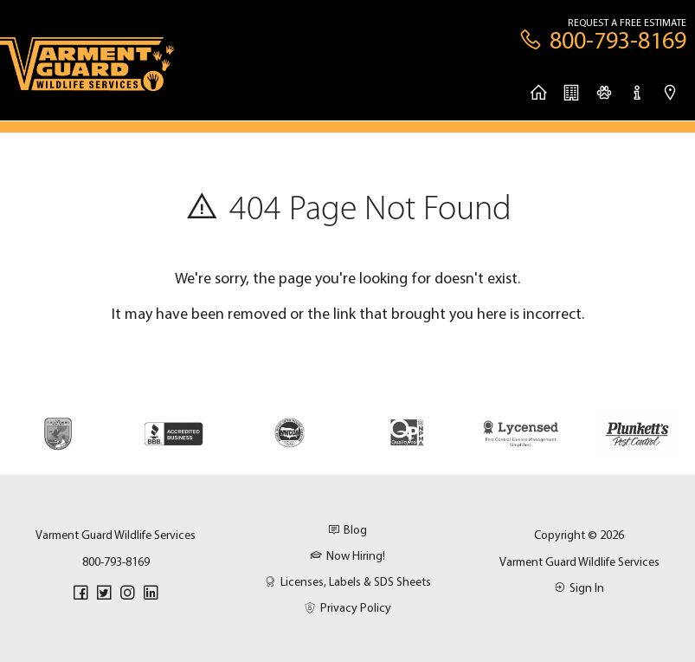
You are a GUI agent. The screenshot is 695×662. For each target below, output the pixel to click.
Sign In (579, 587)
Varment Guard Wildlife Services (579, 561)
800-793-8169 (116, 561)
